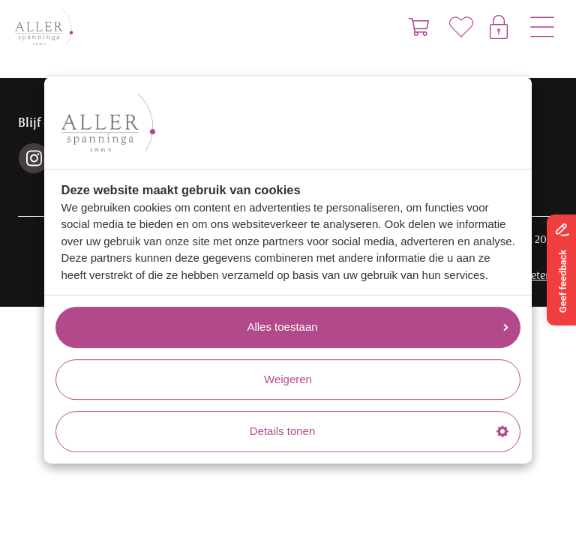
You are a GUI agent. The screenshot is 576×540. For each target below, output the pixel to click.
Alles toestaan (377, 326)
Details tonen (379, 430)
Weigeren (288, 379)
